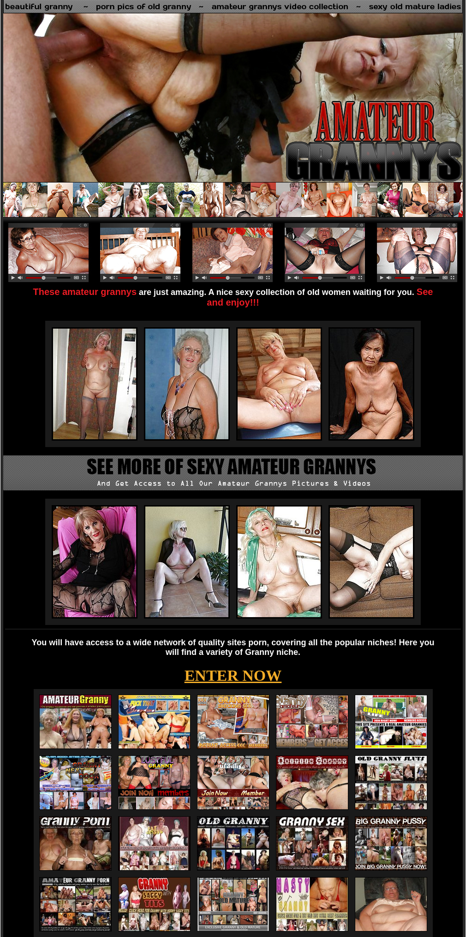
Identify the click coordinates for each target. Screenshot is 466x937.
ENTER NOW (233, 675)
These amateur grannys (85, 292)
